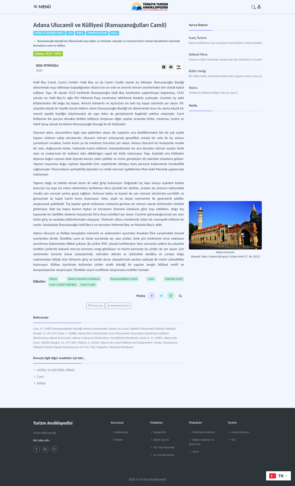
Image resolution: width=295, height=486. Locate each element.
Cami (151, 279)
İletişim (117, 440)
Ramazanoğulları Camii (124, 279)
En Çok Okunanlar (162, 455)
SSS (231, 440)
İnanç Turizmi (197, 38)
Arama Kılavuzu (238, 432)
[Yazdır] (171, 67)
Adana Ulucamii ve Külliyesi (84, 279)
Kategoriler (158, 432)
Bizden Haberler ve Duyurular (201, 442)
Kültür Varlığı (197, 71)
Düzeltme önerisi (118, 305)
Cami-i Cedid (88, 284)
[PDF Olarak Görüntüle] (164, 67)
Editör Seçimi (159, 440)
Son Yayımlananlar (162, 447)
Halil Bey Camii (173, 279)
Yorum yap (95, 305)
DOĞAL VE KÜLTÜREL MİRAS (54, 370)
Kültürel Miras (198, 54)
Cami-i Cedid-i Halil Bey (63, 284)
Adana (53, 279)
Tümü (194, 451)
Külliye (39, 383)
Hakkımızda (119, 432)
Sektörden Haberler (202, 432)
